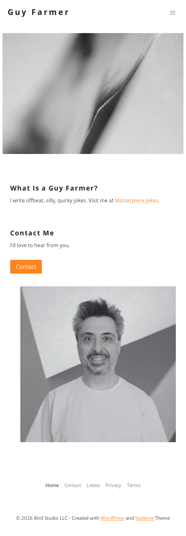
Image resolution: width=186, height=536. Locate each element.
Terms (134, 485)
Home (52, 485)
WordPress (112, 518)
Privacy (113, 485)
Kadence (144, 518)
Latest (93, 485)
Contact (26, 266)
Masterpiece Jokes (136, 200)
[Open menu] (172, 12)
